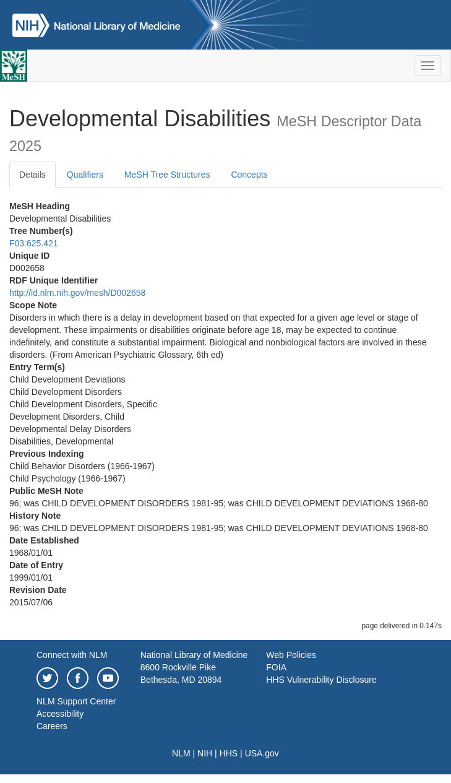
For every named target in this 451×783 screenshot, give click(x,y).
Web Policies (291, 655)
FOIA (276, 667)
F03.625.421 (33, 243)
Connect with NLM (72, 655)
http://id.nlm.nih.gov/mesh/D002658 (77, 293)
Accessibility (60, 714)
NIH (204, 753)
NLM (181, 753)
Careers (52, 726)
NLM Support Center (76, 701)
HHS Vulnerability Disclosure (321, 680)
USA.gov (262, 753)
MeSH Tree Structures (167, 175)
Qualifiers (85, 175)
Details (32, 175)
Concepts (249, 175)
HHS (229, 753)
